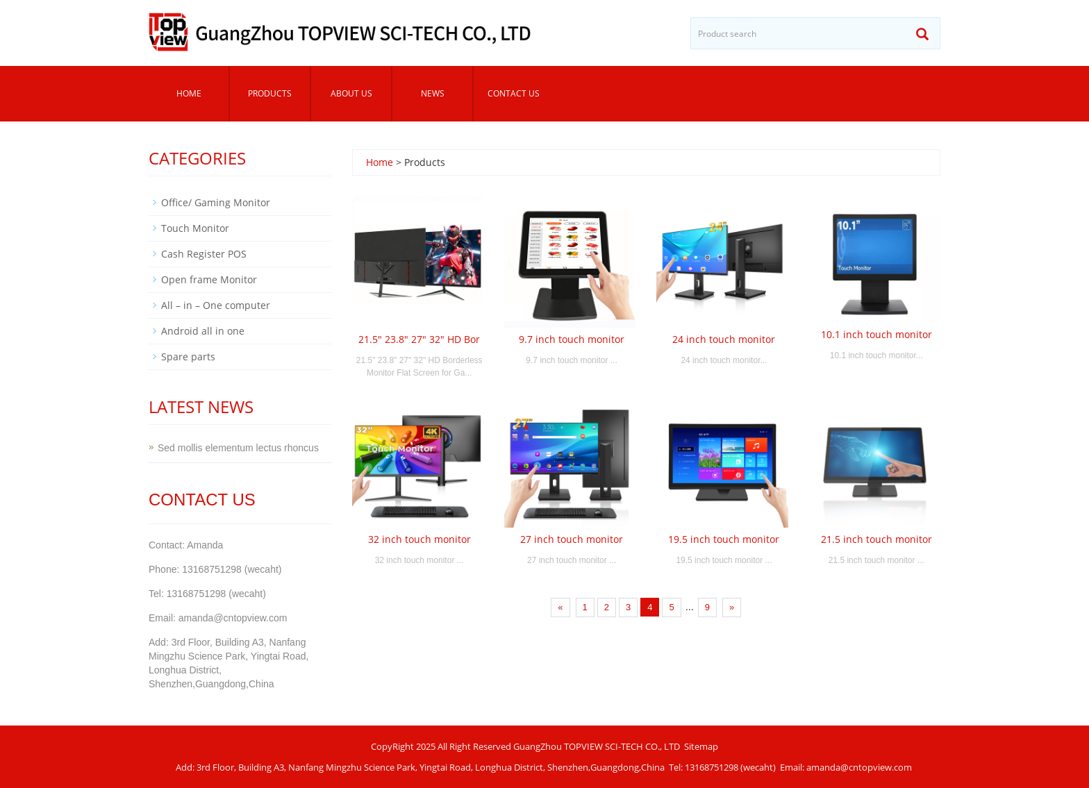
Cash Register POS (204, 253)
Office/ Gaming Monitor (215, 202)
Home (188, 93)
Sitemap (701, 746)
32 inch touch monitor (419, 539)
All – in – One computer (215, 305)
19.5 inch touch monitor (723, 539)
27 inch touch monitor (571, 539)
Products (270, 93)
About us (351, 93)
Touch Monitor (195, 228)
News (432, 93)
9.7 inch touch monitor (571, 339)
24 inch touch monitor (723, 339)
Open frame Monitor (209, 279)
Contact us (514, 93)
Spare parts (188, 356)
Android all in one (202, 330)
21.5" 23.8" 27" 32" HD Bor (419, 339)
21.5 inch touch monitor (876, 539)
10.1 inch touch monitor (876, 334)
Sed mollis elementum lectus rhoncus (238, 447)
